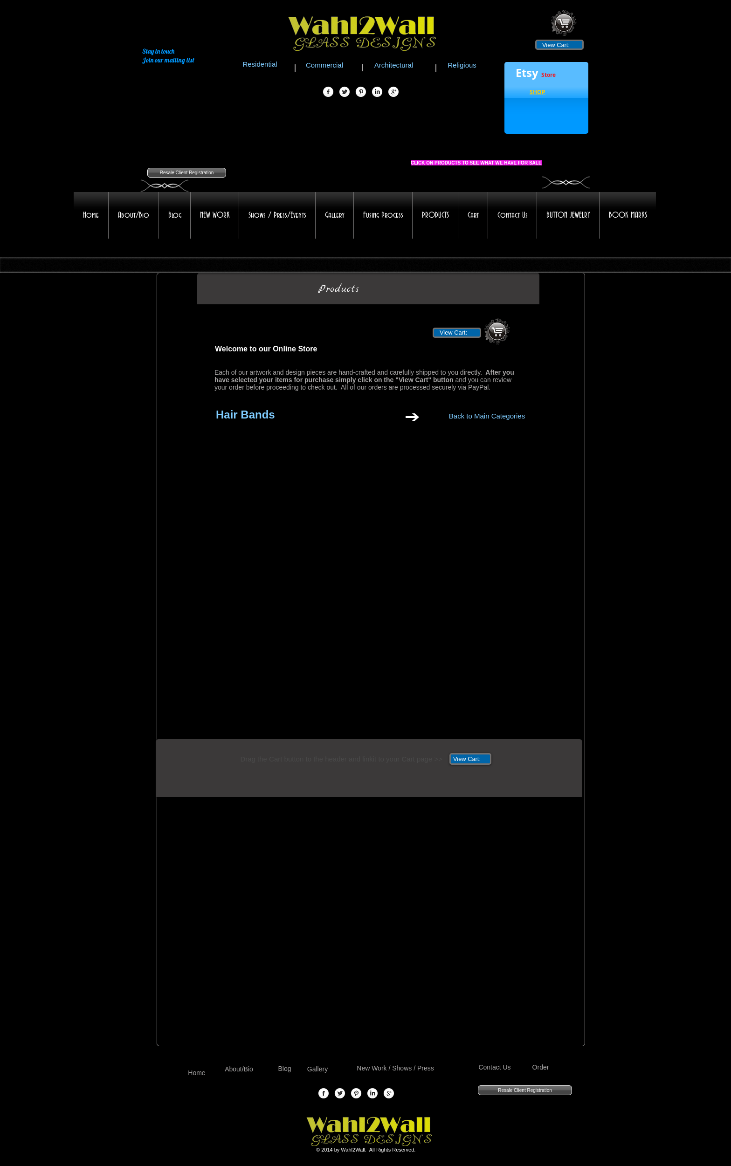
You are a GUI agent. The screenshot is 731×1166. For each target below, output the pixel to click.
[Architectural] (394, 65)
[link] (559, 44)
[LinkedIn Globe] (377, 92)
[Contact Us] (494, 1067)
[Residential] (260, 64)
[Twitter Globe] (345, 92)
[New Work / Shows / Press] (395, 1068)
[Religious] (462, 65)
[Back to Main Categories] (487, 415)
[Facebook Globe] (328, 92)
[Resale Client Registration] (186, 173)
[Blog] (285, 1069)
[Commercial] (324, 65)
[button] (537, 93)
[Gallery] (317, 1069)
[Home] (196, 1073)
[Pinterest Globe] (361, 92)
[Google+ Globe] (393, 92)
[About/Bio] (239, 1069)
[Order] (540, 1067)
